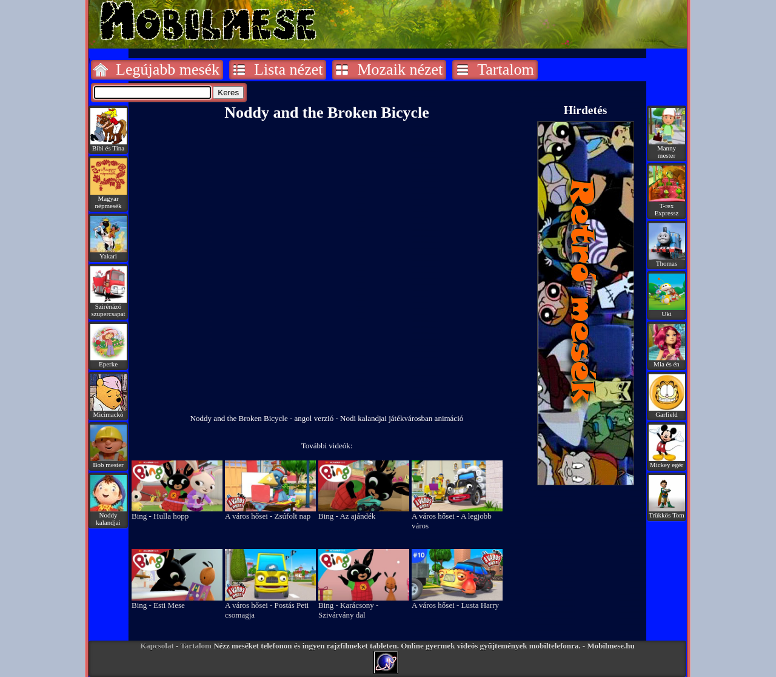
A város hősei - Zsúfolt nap (270, 512)
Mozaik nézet (400, 69)
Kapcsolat (157, 645)
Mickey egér (667, 461)
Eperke (108, 361)
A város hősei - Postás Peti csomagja (270, 606)
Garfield (667, 411)
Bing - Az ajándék (363, 512)
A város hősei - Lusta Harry (457, 601)
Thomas (667, 260)
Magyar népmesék (108, 199)
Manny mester (667, 148)
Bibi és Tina (108, 145)
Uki (667, 310)
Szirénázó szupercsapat (108, 307)
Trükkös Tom (667, 512)
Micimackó (108, 411)
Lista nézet (288, 69)
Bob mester (108, 461)
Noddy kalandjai (108, 515)
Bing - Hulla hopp (177, 512)
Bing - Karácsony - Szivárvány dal (363, 606)
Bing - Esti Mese (177, 601)
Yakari (108, 253)
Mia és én (667, 361)
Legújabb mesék (167, 69)
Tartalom (505, 69)
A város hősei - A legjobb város (457, 517)
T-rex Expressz (667, 206)
